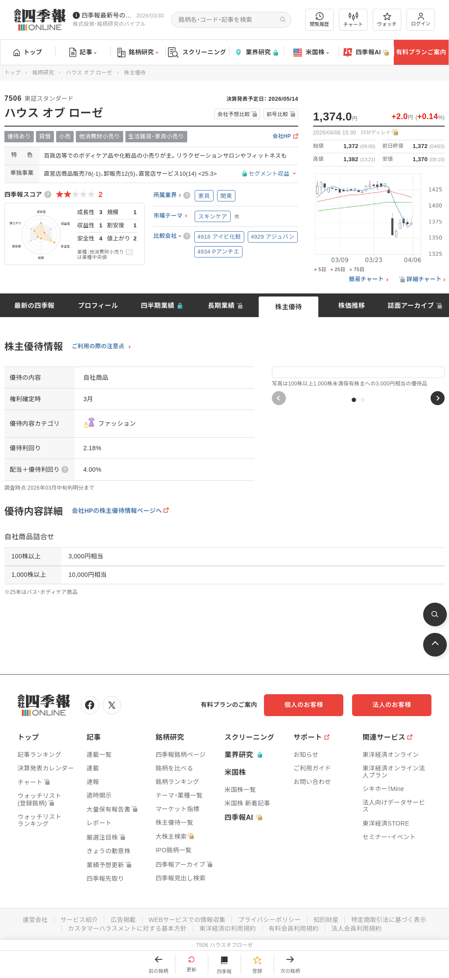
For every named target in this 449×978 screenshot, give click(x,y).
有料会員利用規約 (294, 928)
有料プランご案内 (421, 52)
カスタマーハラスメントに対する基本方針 (127, 928)
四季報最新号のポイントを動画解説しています (107, 15)
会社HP (282, 136)
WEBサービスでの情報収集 (186, 919)
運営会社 (34, 919)
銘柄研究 (138, 52)
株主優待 (288, 307)
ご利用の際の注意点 (98, 346)
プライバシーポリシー (269, 919)
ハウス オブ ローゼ (89, 73)
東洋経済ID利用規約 (228, 928)
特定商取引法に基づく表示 (389, 919)
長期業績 (221, 305)
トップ (28, 52)
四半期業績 (158, 305)
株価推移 (351, 305)
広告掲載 (122, 919)
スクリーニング (197, 52)
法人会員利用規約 (356, 928)
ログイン (421, 19)
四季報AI (366, 52)
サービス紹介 (79, 919)
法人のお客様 (392, 704)
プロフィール (98, 305)
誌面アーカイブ (411, 305)
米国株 (311, 52)
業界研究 (256, 52)
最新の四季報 (34, 305)
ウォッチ (387, 20)
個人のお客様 (304, 704)
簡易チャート (366, 279)
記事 (83, 52)
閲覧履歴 (319, 19)
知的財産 (326, 919)
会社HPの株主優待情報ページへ (117, 510)
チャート (353, 20)
